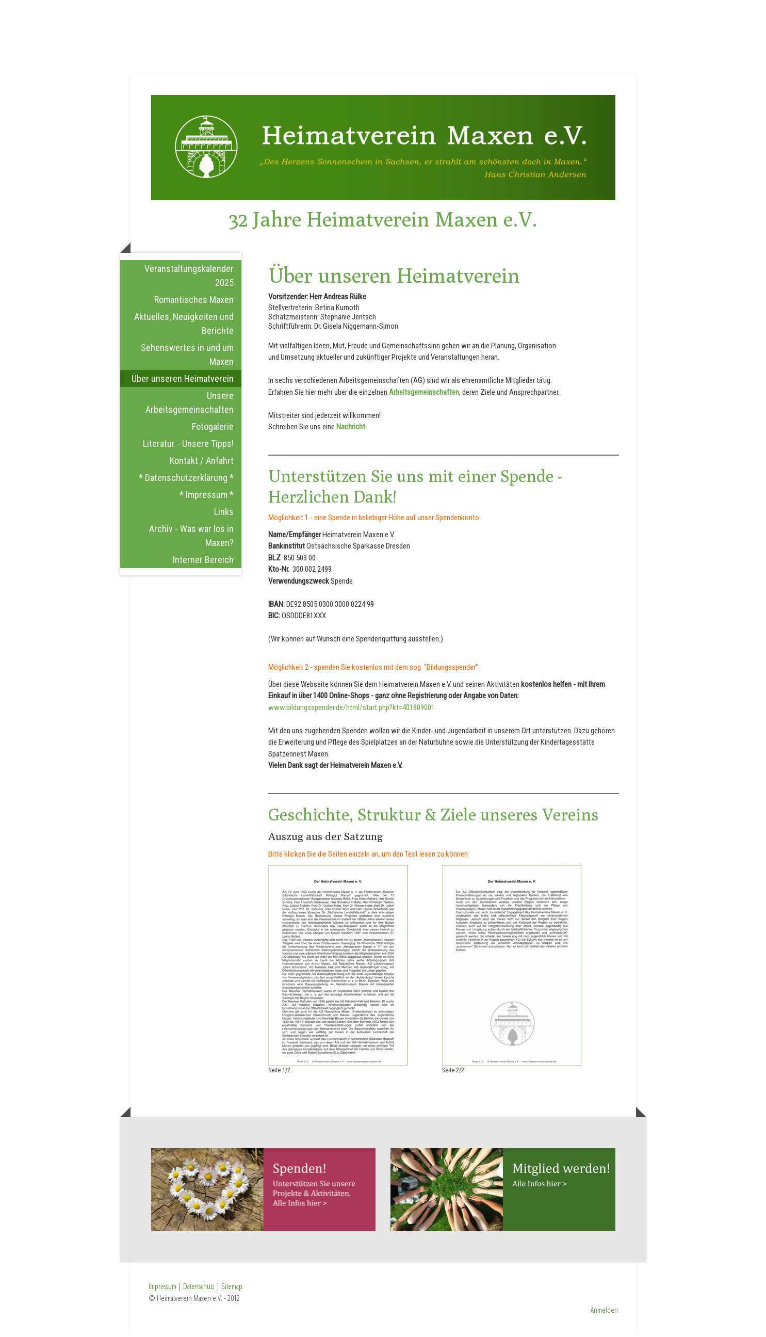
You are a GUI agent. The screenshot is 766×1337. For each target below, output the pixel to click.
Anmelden (604, 1313)
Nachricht (350, 430)
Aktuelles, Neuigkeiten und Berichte (184, 326)
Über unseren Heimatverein (183, 381)
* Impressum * (207, 497)
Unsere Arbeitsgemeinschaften (189, 405)
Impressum (162, 1289)
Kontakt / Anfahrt (202, 463)
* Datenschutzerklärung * (186, 480)
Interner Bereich (203, 562)
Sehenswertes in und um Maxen (187, 357)
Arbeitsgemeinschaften (424, 395)
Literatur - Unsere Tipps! (188, 446)
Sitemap (231, 1289)
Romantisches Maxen (194, 302)
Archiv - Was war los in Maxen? (191, 538)
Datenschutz (199, 1289)
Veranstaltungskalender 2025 (189, 278)
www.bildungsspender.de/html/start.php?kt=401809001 (351, 710)
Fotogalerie (213, 429)
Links (224, 514)
